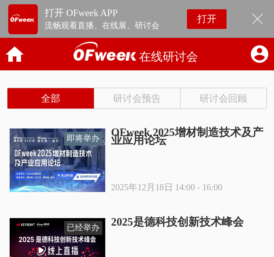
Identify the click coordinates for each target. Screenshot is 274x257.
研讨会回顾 (223, 98)
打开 (207, 19)
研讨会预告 (137, 98)
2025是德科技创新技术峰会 (177, 222)
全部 (50, 98)
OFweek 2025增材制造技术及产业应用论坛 (187, 136)
